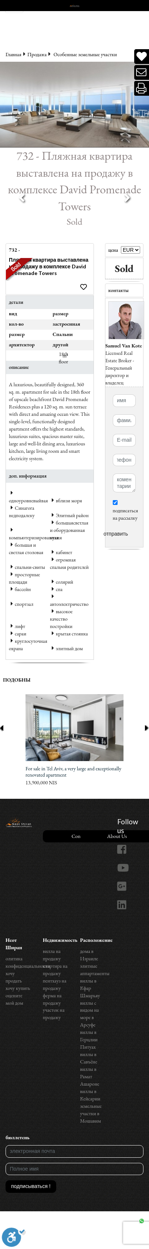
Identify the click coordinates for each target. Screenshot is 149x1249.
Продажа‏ (37, 54)
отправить (116, 534)
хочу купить (18, 988)
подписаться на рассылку (125, 510)
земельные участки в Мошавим (91, 1113)
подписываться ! (31, 1186)
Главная (13, 54)
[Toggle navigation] (14, 6)
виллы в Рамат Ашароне (89, 1076)
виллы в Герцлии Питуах (89, 1039)
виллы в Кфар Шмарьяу (90, 988)
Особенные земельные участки (85, 54)
